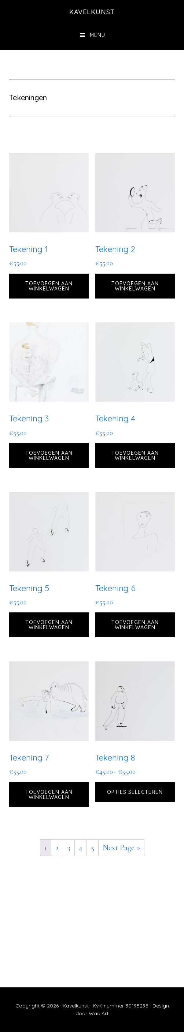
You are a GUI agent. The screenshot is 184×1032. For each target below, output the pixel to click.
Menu (97, 35)
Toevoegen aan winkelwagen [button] (49, 286)
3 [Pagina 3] (68, 847)
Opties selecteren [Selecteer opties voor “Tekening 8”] (135, 792)
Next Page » (121, 847)
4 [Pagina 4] (80, 847)
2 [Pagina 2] (57, 847)
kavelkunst (92, 12)
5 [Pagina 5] (92, 847)
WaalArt (98, 1013)
